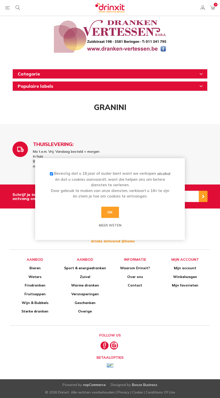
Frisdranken (35, 285)
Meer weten (110, 225)
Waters (34, 276)
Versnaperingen (85, 294)
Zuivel (85, 276)
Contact (135, 285)
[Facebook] (105, 346)
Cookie (137, 392)
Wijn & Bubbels (35, 302)
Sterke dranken (34, 311)
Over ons (135, 276)
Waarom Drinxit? (135, 268)
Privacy (123, 392)
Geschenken (85, 302)
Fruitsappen (35, 294)
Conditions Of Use (160, 392)
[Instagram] (114, 346)
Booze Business (144, 384)
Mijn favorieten (185, 285)
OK (110, 212)
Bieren (35, 268)
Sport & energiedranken (85, 268)
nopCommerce (94, 384)
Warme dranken (85, 285)
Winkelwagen (185, 276)
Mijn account (185, 268)
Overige (85, 311)
